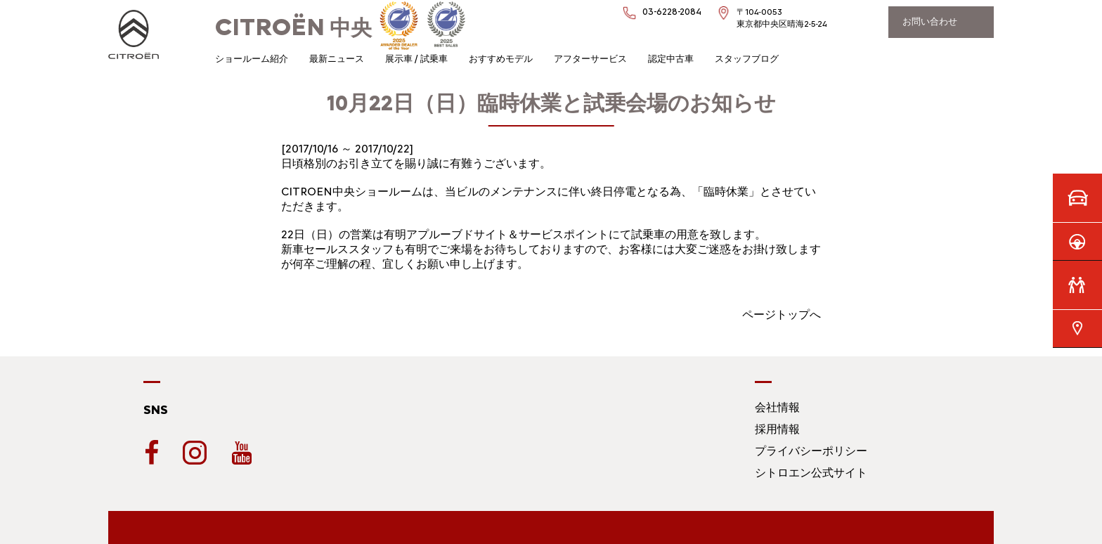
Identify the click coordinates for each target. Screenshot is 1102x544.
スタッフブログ (747, 58)
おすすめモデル (501, 58)
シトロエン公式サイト (811, 472)
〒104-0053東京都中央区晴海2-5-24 (782, 18)
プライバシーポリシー (811, 451)
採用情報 (777, 429)
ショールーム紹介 (251, 58)
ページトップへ (781, 314)
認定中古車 (671, 58)
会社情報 (777, 407)
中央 (293, 28)
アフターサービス (590, 58)
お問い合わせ (929, 21)
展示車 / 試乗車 (416, 58)
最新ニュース (336, 58)
